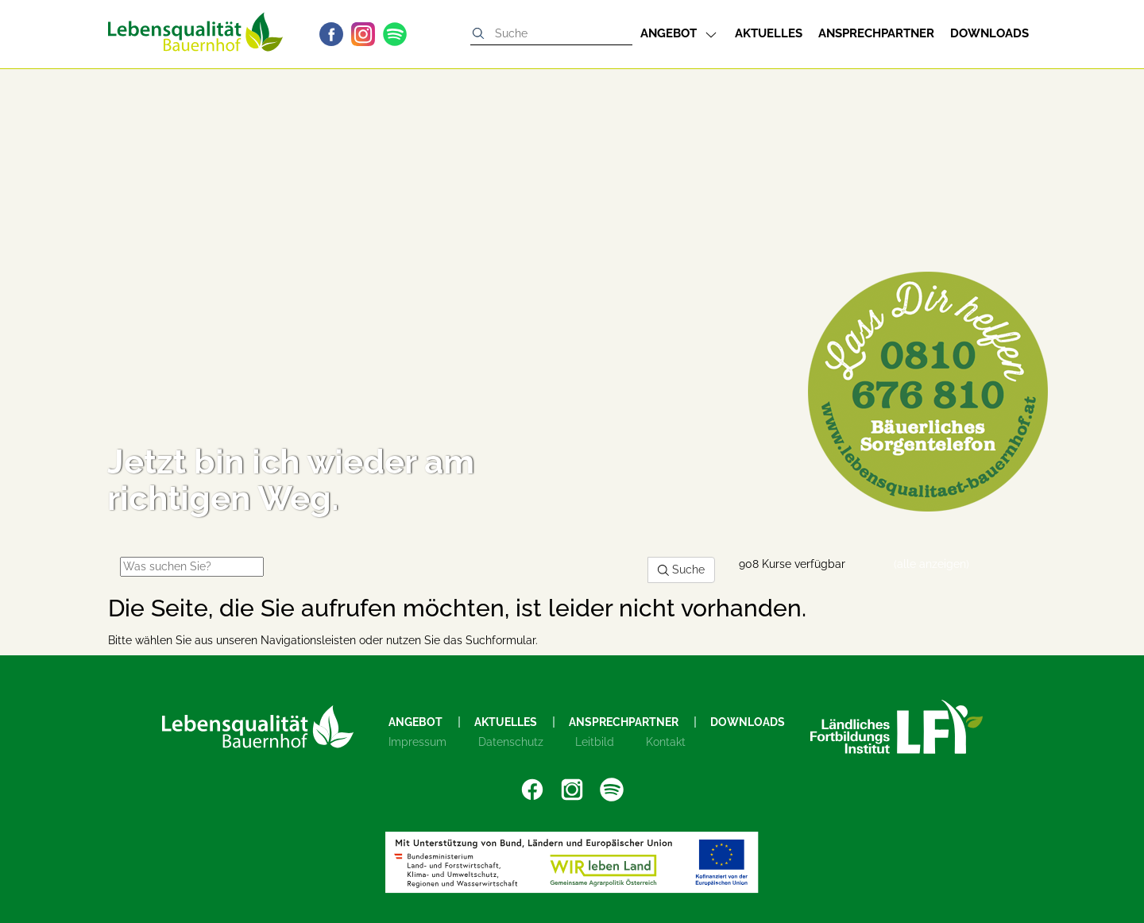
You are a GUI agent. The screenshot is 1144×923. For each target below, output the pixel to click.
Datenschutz (510, 742)
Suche (681, 569)
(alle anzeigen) (931, 564)
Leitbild (594, 742)
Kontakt (666, 742)
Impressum (417, 742)
